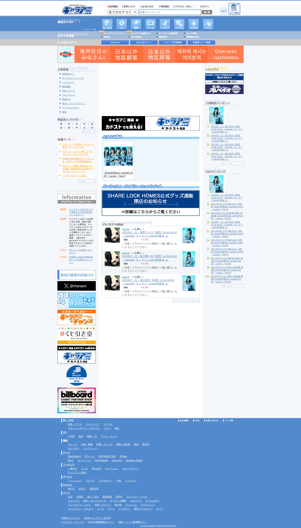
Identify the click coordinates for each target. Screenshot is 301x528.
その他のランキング (234, 163)
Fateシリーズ (68, 91)
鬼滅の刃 (66, 99)
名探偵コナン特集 (201, 42)
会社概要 (183, 420)
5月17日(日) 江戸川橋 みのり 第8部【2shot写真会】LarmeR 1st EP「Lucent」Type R (227, 252)
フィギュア (165, 24)
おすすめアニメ (144, 42)
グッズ (208, 24)
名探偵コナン (68, 74)
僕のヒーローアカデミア (73, 103)
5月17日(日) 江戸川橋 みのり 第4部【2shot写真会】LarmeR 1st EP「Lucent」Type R (227, 206)
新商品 (106, 37)
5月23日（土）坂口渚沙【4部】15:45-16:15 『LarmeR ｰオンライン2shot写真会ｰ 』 (227, 129)
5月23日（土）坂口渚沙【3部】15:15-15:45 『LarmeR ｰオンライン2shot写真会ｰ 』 (227, 156)
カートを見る (234, 9)
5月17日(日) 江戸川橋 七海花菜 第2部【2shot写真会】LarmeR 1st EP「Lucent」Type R (227, 270)
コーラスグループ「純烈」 (75, 175)
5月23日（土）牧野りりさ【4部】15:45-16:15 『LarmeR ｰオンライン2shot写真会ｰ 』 (149, 234)
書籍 (136, 24)
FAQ (196, 420)
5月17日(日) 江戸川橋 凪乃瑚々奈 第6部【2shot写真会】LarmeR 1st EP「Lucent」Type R (227, 215)
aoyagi (125, 229)
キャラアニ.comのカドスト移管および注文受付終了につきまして (81, 212)
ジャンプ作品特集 (173, 42)
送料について (129, 6)
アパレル (179, 24)
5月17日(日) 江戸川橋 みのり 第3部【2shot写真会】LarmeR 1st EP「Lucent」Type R (227, 234)
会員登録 (113, 6)
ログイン (205, 6)
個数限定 (163, 37)
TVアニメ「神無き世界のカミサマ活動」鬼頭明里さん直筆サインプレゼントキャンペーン (78, 168)
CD (121, 24)
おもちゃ (193, 24)
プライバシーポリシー (185, 6)
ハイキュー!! (68, 82)
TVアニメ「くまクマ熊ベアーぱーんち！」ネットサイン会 (77, 152)
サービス (148, 6)
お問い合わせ (211, 420)
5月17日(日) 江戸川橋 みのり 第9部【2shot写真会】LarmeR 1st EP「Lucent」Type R (227, 243)
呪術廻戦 (66, 86)
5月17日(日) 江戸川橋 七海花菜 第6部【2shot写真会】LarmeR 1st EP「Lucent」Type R (227, 279)
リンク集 (228, 420)
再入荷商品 (136, 37)
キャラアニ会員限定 (168, 33)
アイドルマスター (70, 107)
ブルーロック (68, 95)
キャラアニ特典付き (140, 33)
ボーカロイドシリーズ (72, 78)
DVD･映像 (107, 24)
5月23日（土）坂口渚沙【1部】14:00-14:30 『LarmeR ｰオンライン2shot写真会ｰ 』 (227, 138)
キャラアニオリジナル (114, 33)
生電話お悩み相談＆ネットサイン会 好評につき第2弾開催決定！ (78, 159)
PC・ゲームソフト (150, 24)
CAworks (115, 42)
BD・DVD (68, 420)
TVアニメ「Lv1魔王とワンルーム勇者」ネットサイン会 (78, 145)
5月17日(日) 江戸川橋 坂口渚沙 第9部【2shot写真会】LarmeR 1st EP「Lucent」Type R (227, 261)
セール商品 (191, 33)
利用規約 (164, 6)
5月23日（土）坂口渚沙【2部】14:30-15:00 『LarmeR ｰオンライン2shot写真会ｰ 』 (227, 147)
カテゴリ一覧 (90, 29)
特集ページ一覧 (88, 181)
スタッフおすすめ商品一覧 (187, 301)
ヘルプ (223, 11)
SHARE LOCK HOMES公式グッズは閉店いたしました (81, 259)
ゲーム (66, 452)
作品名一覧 (90, 131)
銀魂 (64, 112)
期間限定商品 (192, 37)
